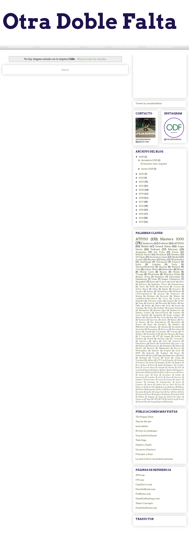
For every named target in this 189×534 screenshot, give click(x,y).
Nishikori (161, 254)
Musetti (169, 389)
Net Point (161, 317)
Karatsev (139, 382)
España (165, 289)
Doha (171, 370)
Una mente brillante (146, 435)
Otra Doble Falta (90, 21)
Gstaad (167, 336)
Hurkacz (161, 339)
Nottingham (141, 350)
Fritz (164, 372)
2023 (141, 178)
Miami (180, 269)
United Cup (171, 399)
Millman (181, 387)
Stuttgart (143, 358)
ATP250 (142, 239)
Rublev (174, 303)
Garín (156, 375)
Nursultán (139, 392)
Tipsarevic (140, 399)
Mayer (139, 317)
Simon (158, 305)
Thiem (176, 272)
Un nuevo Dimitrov (146, 449)
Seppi (159, 355)
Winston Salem (172, 274)
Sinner (139, 324)
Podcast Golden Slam (159, 46)
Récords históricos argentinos (60, 46)
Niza (171, 317)
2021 (141, 186)
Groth (160, 377)
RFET (138, 353)
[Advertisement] (160, 75)
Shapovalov (170, 355)
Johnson (176, 341)
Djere (164, 370)
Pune (178, 350)
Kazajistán (157, 315)
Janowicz (143, 341)
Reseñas (175, 254)
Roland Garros (143, 254)
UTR (162, 399)
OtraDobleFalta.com (146, 508)
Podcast (155, 249)
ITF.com (140, 480)
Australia (140, 329)
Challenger (146, 262)
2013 (141, 218)
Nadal (145, 246)
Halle (172, 282)
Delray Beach (142, 289)
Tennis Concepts (144, 503)
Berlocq (164, 329)
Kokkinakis (165, 343)
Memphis (167, 346)
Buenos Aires (143, 277)
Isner (154, 279)
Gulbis (177, 336)
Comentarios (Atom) (72, 79)
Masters (152, 259)
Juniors (178, 380)
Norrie (177, 348)
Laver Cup (179, 343)
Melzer (172, 387)
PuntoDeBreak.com (145, 489)
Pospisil (167, 350)
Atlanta (164, 327)
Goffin (181, 301)
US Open (140, 257)
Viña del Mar (142, 402)
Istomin (169, 380)
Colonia (174, 332)
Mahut (142, 346)
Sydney (150, 291)
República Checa (159, 284)
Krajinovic (139, 385)
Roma (164, 259)
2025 (141, 157)
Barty (138, 365)
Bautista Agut (159, 310)
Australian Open (158, 257)
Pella (182, 392)
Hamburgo (141, 279)
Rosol (177, 353)
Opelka (148, 392)
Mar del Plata (151, 387)
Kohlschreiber (165, 382)
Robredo (150, 353)
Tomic (148, 399)
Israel (160, 380)
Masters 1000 (172, 239)
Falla (158, 372)
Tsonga (139, 274)
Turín (167, 358)
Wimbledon (177, 259)
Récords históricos (21, 46)
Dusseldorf (151, 334)
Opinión (155, 350)
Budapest (169, 365)
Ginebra (176, 313)
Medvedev (167, 269)
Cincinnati (161, 262)
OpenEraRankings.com (148, 498)
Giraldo (178, 375)
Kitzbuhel (151, 382)
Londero (159, 385)
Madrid (176, 257)
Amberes (141, 363)
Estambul (140, 301)
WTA (152, 287)
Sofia (181, 355)
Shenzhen (175, 322)
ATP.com (140, 475)
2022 (141, 182)
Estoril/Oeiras (161, 313)
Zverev (139, 259)
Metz (181, 282)
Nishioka (178, 389)
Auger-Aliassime (176, 308)
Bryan (138, 332)
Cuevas (176, 298)
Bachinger (161, 363)
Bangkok (178, 363)
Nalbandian (164, 348)
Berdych (176, 267)
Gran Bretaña (142, 315)
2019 (141, 194)
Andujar (160, 308)
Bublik (160, 365)
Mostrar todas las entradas (91, 58)
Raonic (163, 272)
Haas (141, 303)
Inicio (65, 69)
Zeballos (176, 324)
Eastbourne (175, 310)
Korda (178, 382)
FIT (157, 336)
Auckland (176, 327)
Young (152, 402)
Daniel (147, 370)
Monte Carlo (147, 272)
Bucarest (164, 296)
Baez (170, 363)
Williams (176, 291)
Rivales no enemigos (146, 431)
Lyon (179, 385)
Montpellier (151, 389)
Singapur (151, 397)
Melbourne (162, 387)
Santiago (167, 394)
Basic (145, 365)
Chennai (171, 368)
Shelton (141, 397)
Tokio (142, 287)
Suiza (150, 324)
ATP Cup (160, 360)
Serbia (148, 305)
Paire (175, 392)
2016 (141, 206)
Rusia (149, 394)
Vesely (181, 399)
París (174, 264)
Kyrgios (139, 291)
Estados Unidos (143, 313)
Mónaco (143, 284)
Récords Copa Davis (125, 46)
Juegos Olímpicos (170, 279)
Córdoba (139, 370)
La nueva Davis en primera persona (154, 459)
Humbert (139, 380)
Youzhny (140, 360)
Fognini (163, 282)
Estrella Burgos (168, 334)
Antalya (151, 363)
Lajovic (149, 385)
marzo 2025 (147, 169)
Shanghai (141, 281)
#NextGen (140, 327)
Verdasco (162, 324)
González (151, 377)
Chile (179, 368)
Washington (163, 291)
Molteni (141, 389)
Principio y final (144, 454)
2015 (141, 210)
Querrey (154, 320)
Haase (168, 377)
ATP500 (179, 243)
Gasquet (170, 301)
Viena (150, 308)
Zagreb (160, 402)
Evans (181, 334)
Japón (155, 341)
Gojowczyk (140, 377)
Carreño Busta (149, 368)
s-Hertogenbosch (144, 294)
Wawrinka (153, 274)
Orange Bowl (159, 392)
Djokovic (148, 243)
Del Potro (159, 252)
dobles (150, 360)
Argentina (141, 252)
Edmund (150, 372)
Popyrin (141, 394)
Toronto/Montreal (145, 267)
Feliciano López (155, 301)
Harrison (177, 377)
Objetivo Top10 (144, 445)
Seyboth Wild (178, 394)
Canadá (148, 332)
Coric (165, 298)
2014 (141, 214)
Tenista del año (143, 421)
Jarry (165, 341)
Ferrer (175, 252)
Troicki (156, 358)
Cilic (138, 269)
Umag (177, 358)
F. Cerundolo (145, 336)
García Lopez (144, 375)
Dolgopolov (179, 370)
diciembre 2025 (149, 160)
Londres (156, 264)
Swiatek (170, 397)
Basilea (163, 267)
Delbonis (155, 370)
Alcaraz (161, 294)
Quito (164, 320)
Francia (176, 262)
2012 (141, 222)
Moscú (161, 389)
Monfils (149, 317)
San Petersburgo (158, 322)
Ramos (173, 320)
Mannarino (154, 346)
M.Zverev (139, 387)
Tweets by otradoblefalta (149, 103)
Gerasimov (166, 375)
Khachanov (141, 343)
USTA (156, 399)
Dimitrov (159, 277)
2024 (142, 174)
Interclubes (150, 380)
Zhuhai (167, 402)
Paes (168, 392)
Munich (150, 348)
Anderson (175, 294)
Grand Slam (163, 246)
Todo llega (141, 440)
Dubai (155, 289)
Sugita (160, 397)
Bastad (152, 282)
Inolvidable (142, 426)
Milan (178, 346)
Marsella (163, 303)
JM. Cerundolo (177, 339)
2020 (142, 190)
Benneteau (152, 329)
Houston (176, 289)
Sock (168, 305)
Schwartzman (177, 284)
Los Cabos (170, 385)
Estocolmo (174, 277)
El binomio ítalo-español (154, 164)
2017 (141, 202)
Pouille (180, 317)
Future (181, 372)
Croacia (177, 287)
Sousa (177, 305)
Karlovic (151, 303)
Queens (142, 320)
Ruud (151, 355)
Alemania (180, 360)
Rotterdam (140, 355)
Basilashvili (144, 310)
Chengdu (161, 368)
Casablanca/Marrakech (146, 298)
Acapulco (170, 360)
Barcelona (164, 287)
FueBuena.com (143, 494)
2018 (141, 198)
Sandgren (157, 394)
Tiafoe (178, 397)
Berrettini (176, 329)
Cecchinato (160, 332)
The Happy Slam (144, 417)
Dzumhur (141, 372)
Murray (173, 249)
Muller (139, 348)
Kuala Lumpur (173, 315)
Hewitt (150, 339)
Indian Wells (151, 269)
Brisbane (151, 296)
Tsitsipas (140, 308)
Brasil (152, 365)
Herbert (139, 339)
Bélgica (177, 296)
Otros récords (96, 46)
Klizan (153, 343)
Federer (164, 243)
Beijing (139, 296)
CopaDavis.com (144, 484)
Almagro (153, 327)
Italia (138, 264)
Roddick (164, 353)
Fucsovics (172, 372)
